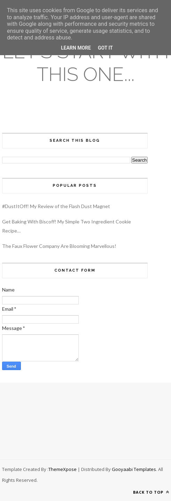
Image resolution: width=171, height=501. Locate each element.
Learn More (76, 48)
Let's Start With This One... (85, 63)
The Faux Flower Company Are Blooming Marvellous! (59, 246)
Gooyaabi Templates (134, 469)
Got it (105, 48)
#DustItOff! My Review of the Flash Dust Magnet (56, 206)
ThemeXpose (62, 469)
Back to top (151, 492)
